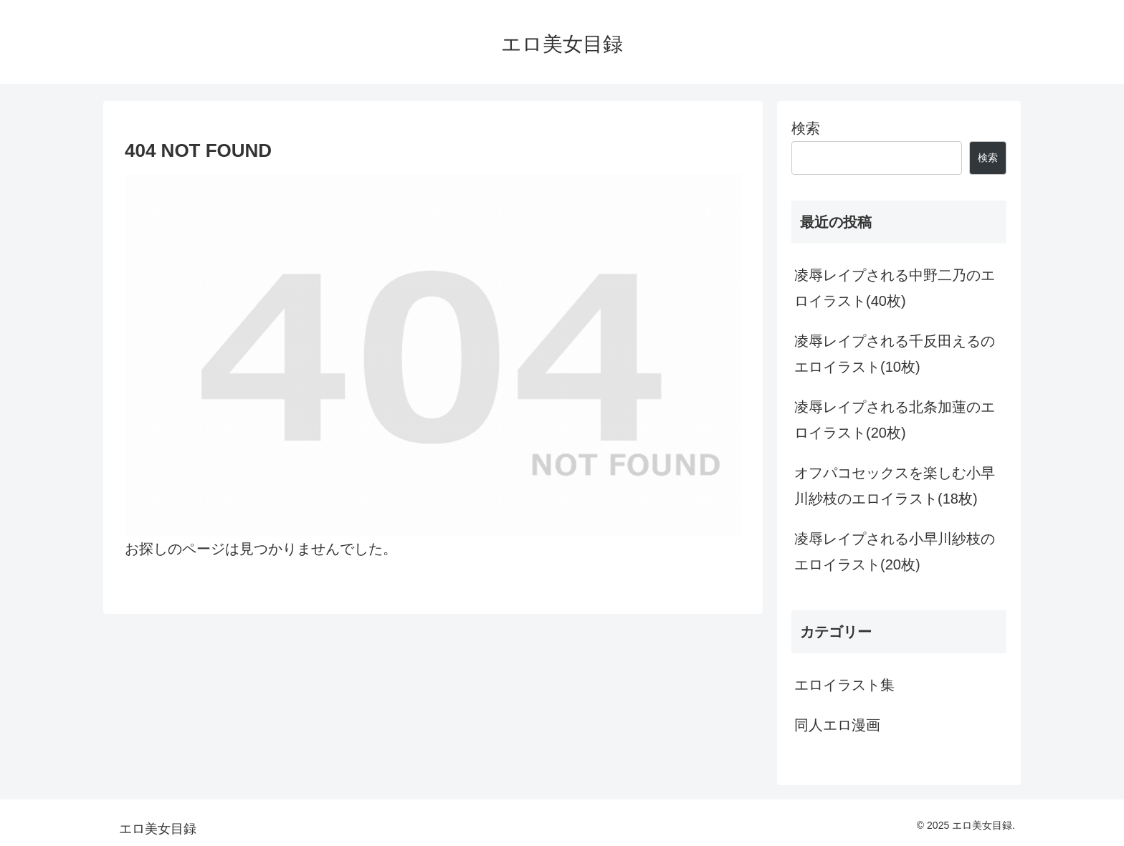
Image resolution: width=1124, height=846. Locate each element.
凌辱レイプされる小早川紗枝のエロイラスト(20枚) (894, 551)
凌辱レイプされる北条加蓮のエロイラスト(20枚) (894, 420)
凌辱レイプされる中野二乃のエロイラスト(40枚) (894, 288)
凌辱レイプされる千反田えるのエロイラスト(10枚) (894, 354)
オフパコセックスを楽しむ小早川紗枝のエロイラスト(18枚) (894, 485)
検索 (805, 128)
